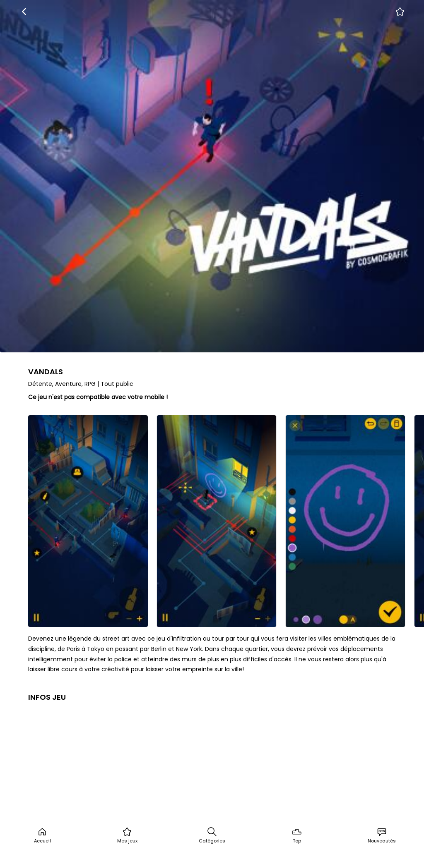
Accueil (42, 835)
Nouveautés (382, 835)
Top (297, 835)
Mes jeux (127, 835)
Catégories (212, 835)
